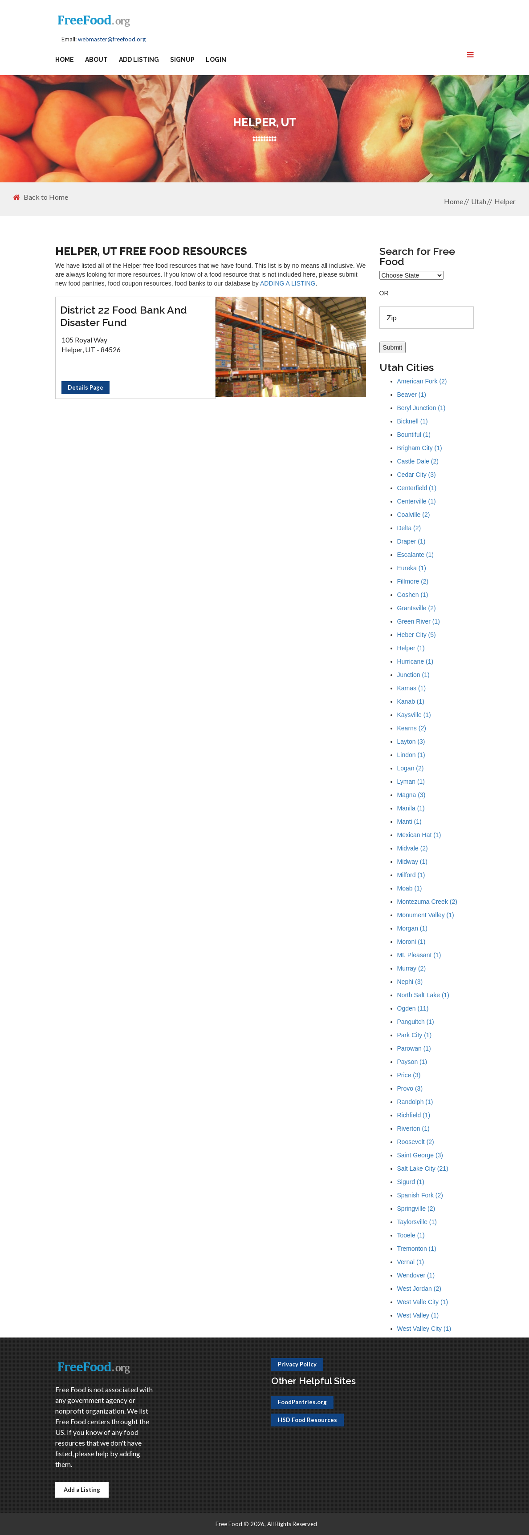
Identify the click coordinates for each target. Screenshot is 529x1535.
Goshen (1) (412, 594)
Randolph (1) (415, 1101)
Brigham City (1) (419, 447)
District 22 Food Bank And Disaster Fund (123, 316)
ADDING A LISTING (287, 283)
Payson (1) (412, 1061)
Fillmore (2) (413, 581)
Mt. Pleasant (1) (419, 955)
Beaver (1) (411, 394)
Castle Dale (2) (418, 461)
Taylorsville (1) (417, 1221)
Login (216, 59)
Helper (505, 201)
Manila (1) (411, 808)
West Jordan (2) (419, 1288)
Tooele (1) (411, 1235)
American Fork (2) (422, 381)
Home (64, 59)
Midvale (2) (412, 848)
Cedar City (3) (416, 474)
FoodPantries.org (302, 1402)
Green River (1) (418, 621)
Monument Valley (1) (425, 915)
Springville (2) (416, 1208)
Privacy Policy (297, 1364)
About (96, 59)
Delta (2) (409, 528)
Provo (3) (410, 1088)
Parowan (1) (414, 1048)
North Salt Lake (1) (423, 995)
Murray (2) (411, 968)
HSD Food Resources (307, 1419)
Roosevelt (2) (415, 1141)
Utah (478, 201)
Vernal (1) (410, 1261)
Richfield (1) (414, 1115)
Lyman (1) (411, 781)
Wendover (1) (416, 1275)
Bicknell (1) (412, 421)
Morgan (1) (412, 928)
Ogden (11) (413, 1008)
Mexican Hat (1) (419, 834)
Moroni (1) (411, 941)
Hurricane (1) (415, 661)
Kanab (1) (410, 701)
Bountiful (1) (414, 434)
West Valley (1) (418, 1315)
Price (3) (409, 1075)
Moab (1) (409, 888)
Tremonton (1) (416, 1248)
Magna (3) (411, 794)
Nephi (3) (410, 981)
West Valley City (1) (424, 1328)
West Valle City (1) (422, 1301)
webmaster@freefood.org (112, 39)
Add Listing (139, 59)
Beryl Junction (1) (421, 407)
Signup (182, 59)
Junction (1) (413, 674)
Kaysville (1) (414, 714)
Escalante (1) (415, 554)
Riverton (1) (413, 1128)
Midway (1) (412, 861)
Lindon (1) (411, 754)
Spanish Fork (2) (420, 1195)
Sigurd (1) (410, 1181)
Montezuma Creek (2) (427, 901)
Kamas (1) (411, 688)
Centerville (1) (416, 501)
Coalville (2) (413, 514)
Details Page (85, 387)
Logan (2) (410, 768)
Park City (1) (414, 1035)
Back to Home (40, 197)
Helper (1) (411, 648)
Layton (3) (411, 741)
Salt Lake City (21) (422, 1168)
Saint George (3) (420, 1155)
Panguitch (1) (415, 1021)
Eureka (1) (411, 568)
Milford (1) (411, 874)
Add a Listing (82, 1489)
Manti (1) (409, 821)
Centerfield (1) (417, 488)
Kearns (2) (411, 728)
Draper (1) (411, 541)
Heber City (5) (416, 634)
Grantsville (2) (416, 608)
